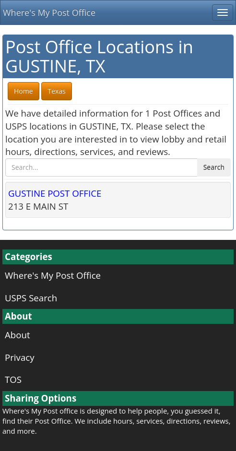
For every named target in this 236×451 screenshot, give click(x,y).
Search (213, 167)
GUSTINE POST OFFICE (54, 193)
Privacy (20, 357)
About (17, 335)
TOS (13, 379)
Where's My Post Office (49, 12)
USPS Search (31, 298)
